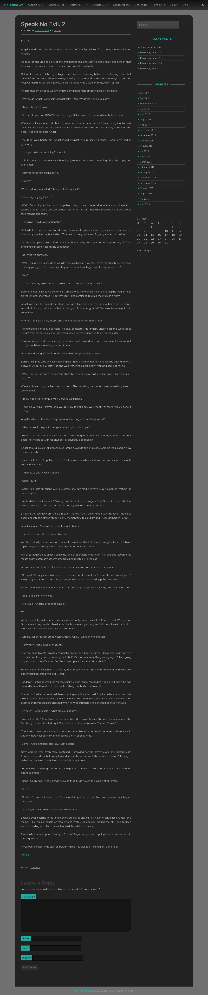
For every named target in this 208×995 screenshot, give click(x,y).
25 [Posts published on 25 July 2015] (173, 238)
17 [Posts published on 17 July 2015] (166, 234)
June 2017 (145, 124)
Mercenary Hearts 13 (151, 63)
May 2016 (145, 156)
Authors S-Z (99, 4)
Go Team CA (13, 5)
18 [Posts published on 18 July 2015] (173, 234)
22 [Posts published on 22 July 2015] (152, 238)
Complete (35, 867)
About (173, 4)
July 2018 (144, 109)
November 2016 (148, 135)
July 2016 (144, 151)
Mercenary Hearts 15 (151, 52)
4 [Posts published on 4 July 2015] (172, 227)
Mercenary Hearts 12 (151, 68)
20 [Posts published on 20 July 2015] (138, 238)
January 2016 (146, 172)
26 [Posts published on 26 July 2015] (180, 238)
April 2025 (145, 93)
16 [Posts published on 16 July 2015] (159, 234)
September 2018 (148, 103)
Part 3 (25, 854)
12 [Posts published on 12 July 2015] (180, 230)
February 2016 (147, 167)
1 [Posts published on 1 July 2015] (151, 227)
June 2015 (145, 204)
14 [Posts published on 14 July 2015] (145, 234)
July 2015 (144, 198)
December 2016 (148, 130)
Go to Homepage (82, 990)
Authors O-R (77, 4)
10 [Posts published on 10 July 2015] (166, 230)
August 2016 (146, 146)
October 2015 (147, 188)
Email (26, 948)
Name (26, 938)
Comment (28, 896)
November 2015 (148, 183)
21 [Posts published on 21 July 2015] (145, 238)
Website (27, 957)
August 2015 (146, 193)
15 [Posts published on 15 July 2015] (152, 234)
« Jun (139, 250)
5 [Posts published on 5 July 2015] (179, 227)
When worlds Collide (150, 47)
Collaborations (121, 4)
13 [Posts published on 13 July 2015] (138, 234)
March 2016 (146, 161)
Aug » (147, 250)
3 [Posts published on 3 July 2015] (165, 227)
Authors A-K (35, 4)
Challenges (141, 4)
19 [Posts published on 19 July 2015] (180, 234)
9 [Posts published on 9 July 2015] (158, 230)
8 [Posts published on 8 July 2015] (151, 230)
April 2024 (145, 98)
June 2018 (145, 114)
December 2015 (148, 177)
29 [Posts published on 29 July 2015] (152, 242)
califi (57, 30)
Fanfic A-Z (159, 4)
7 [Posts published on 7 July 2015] (144, 230)
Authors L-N (56, 4)
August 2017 (146, 119)
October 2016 (147, 140)
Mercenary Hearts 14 (151, 58)
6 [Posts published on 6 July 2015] (137, 230)
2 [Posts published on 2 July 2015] (158, 227)
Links (185, 4)
